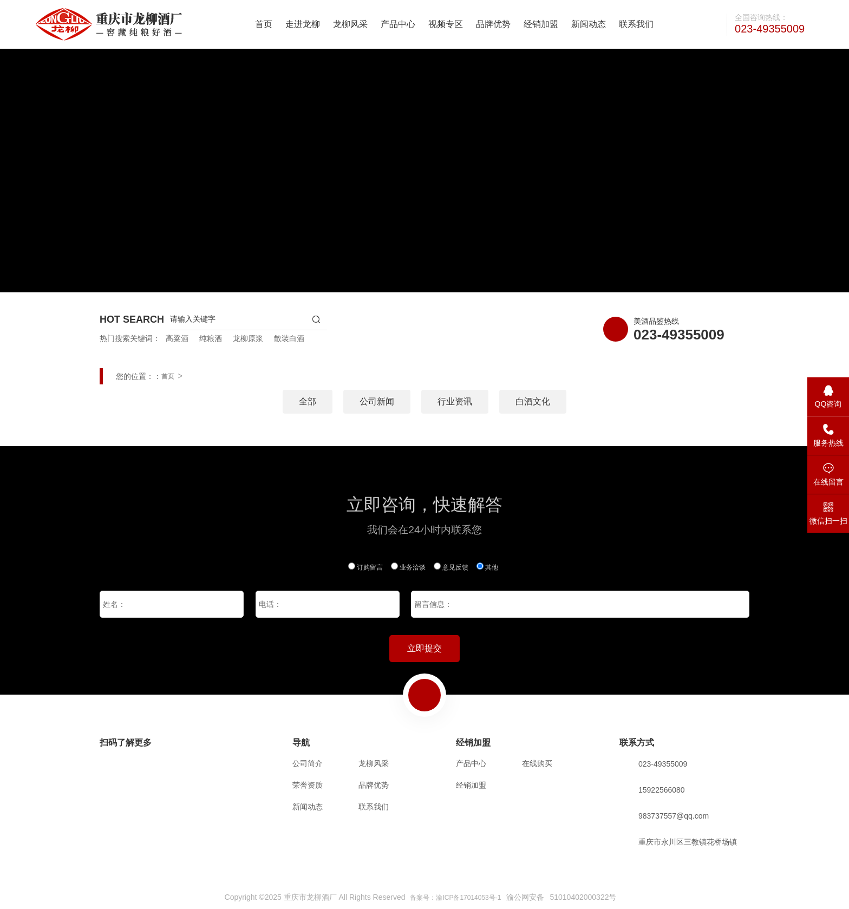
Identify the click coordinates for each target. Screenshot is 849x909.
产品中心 (398, 24)
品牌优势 (493, 24)
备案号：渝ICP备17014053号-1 (455, 897)
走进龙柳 (302, 24)
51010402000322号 (583, 897)
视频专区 (445, 24)
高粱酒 (177, 338)
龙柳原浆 (248, 338)
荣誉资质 (307, 785)
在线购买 (537, 763)
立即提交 (424, 648)
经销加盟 (541, 24)
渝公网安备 (525, 897)
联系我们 (636, 24)
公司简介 (307, 763)
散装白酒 (289, 338)
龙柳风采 (350, 24)
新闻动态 (588, 24)
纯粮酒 (210, 338)
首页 (263, 24)
